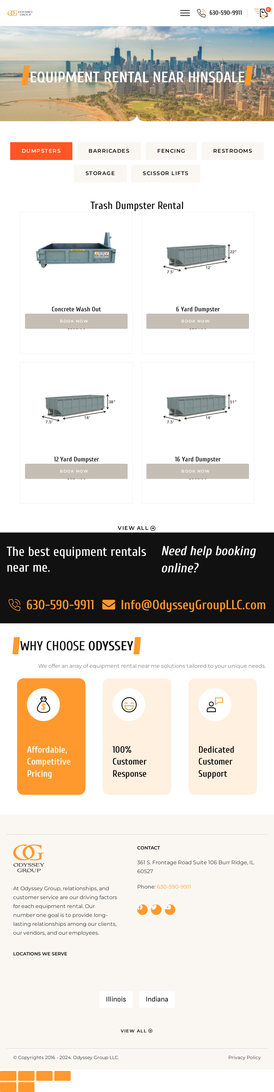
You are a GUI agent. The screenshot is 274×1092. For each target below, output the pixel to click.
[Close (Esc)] (62, 1076)
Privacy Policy (244, 1057)
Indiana (157, 999)
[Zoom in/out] (8, 1076)
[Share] (44, 1076)
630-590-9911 (226, 12)
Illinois (116, 999)
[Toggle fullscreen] (26, 1076)
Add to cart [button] (76, 321)
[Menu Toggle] (185, 13)
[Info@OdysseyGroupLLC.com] (108, 604)
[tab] (41, 151)
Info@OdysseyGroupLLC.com (193, 604)
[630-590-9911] (201, 13)
